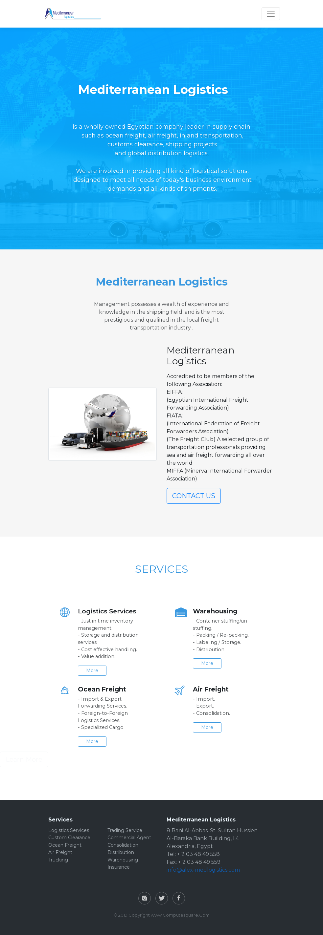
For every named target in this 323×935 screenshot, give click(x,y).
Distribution (120, 852)
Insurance (118, 867)
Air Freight (60, 852)
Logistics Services (68, 830)
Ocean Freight (64, 845)
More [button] (85, 670)
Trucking (58, 860)
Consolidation (122, 845)
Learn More (24, 759)
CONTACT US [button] (193, 496)
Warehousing (122, 860)
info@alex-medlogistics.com (203, 870)
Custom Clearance (69, 837)
